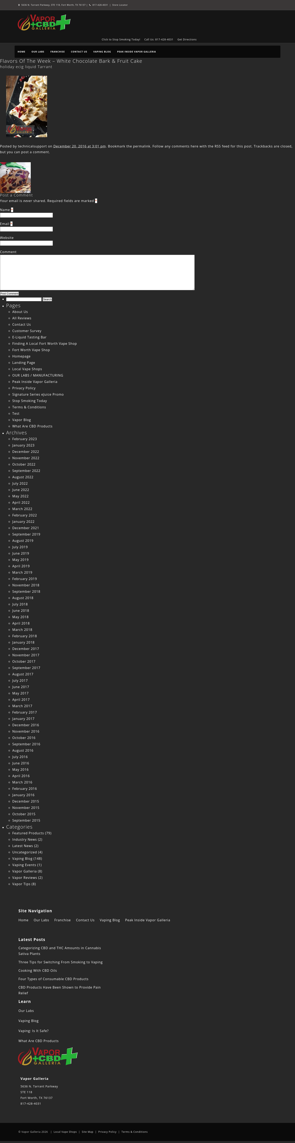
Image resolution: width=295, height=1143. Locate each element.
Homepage (21, 356)
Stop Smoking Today (29, 401)
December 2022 (25, 451)
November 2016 (26, 731)
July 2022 (20, 483)
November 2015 (26, 807)
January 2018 (23, 642)
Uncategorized (24, 852)
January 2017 (23, 718)
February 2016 (24, 788)
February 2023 (24, 439)
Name (5, 210)
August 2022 (23, 477)
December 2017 (25, 648)
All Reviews (21, 318)
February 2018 (24, 636)
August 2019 (23, 540)
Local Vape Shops (27, 369)
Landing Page (23, 362)
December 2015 (25, 801)
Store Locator (120, 4)
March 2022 (22, 509)
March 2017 (22, 706)
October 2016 (24, 737)
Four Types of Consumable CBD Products (53, 979)
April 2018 (21, 623)
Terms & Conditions (29, 407)
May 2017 (20, 693)
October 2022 (24, 464)
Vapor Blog (21, 420)
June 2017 (20, 687)
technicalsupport (32, 146)
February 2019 (24, 579)
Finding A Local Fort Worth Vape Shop (44, 343)
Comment (8, 252)
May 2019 (20, 559)
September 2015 (26, 820)
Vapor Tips (21, 884)
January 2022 (23, 521)
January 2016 (23, 795)
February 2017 (24, 712)
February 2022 (24, 515)
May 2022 (20, 496)
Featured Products (28, 833)
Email (4, 224)
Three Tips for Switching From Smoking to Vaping (60, 962)
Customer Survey (26, 331)
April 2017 (21, 699)
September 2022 (26, 470)
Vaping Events (24, 865)
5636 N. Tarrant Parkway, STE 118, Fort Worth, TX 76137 (52, 4)
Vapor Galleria (24, 871)
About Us (20, 311)
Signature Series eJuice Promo (38, 394)
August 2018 (23, 598)
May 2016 (20, 769)
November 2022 (26, 458)
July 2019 (20, 547)
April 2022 (21, 502)
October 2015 (24, 814)
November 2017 (26, 655)
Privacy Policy (24, 388)
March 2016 (22, 782)
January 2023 (23, 445)
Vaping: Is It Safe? (33, 1031)
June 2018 (20, 610)
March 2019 (22, 572)
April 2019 (21, 566)
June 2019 (20, 553)
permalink (141, 146)
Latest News (22, 846)
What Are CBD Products (32, 426)
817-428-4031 (98, 4)
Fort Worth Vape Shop (31, 350)
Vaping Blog (102, 51)
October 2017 (24, 661)
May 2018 (20, 617)
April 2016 (21, 776)
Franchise (57, 51)
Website (7, 237)
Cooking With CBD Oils (37, 970)
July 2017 (20, 680)
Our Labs (38, 51)
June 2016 (20, 763)
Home (21, 51)
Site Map (87, 1132)
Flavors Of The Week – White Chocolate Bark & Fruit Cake (71, 60)
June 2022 (20, 490)
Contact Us (79, 51)
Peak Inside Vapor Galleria (136, 51)
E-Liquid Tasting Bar (29, 337)
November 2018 (26, 585)
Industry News (24, 839)
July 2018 (20, 604)
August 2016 (23, 750)
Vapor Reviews (24, 877)
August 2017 (23, 674)
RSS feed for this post (233, 146)
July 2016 (20, 757)
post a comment (35, 152)
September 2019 (26, 534)
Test (15, 413)
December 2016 (25, 725)
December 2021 (25, 528)
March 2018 (22, 629)
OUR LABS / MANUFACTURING (37, 375)
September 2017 (26, 668)
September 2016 (26, 744)
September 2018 (26, 591)
